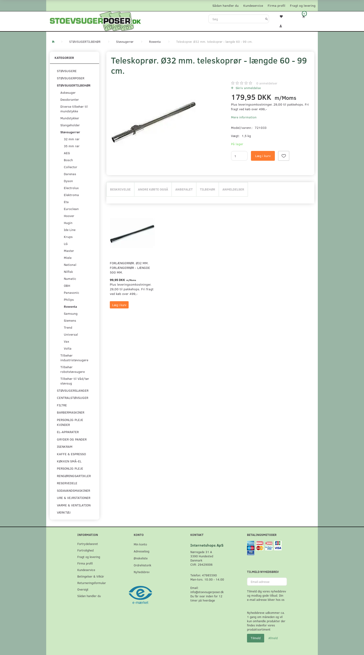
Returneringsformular (91, 583)
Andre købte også (153, 189)
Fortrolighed (85, 550)
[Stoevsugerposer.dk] (95, 21)
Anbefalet (184, 189)
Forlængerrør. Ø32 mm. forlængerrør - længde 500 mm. (130, 267)
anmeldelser (266, 83)
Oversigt (82, 589)
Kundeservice (253, 5)
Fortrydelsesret (87, 544)
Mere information (244, 117)
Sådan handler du (225, 5)
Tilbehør (207, 189)
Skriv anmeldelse (248, 88)
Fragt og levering (302, 5)
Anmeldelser (233, 189)
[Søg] (266, 19)
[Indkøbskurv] (307, 16)
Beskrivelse (120, 189)
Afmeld (273, 638)
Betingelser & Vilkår (90, 576)
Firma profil (276, 5)
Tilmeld (255, 638)
